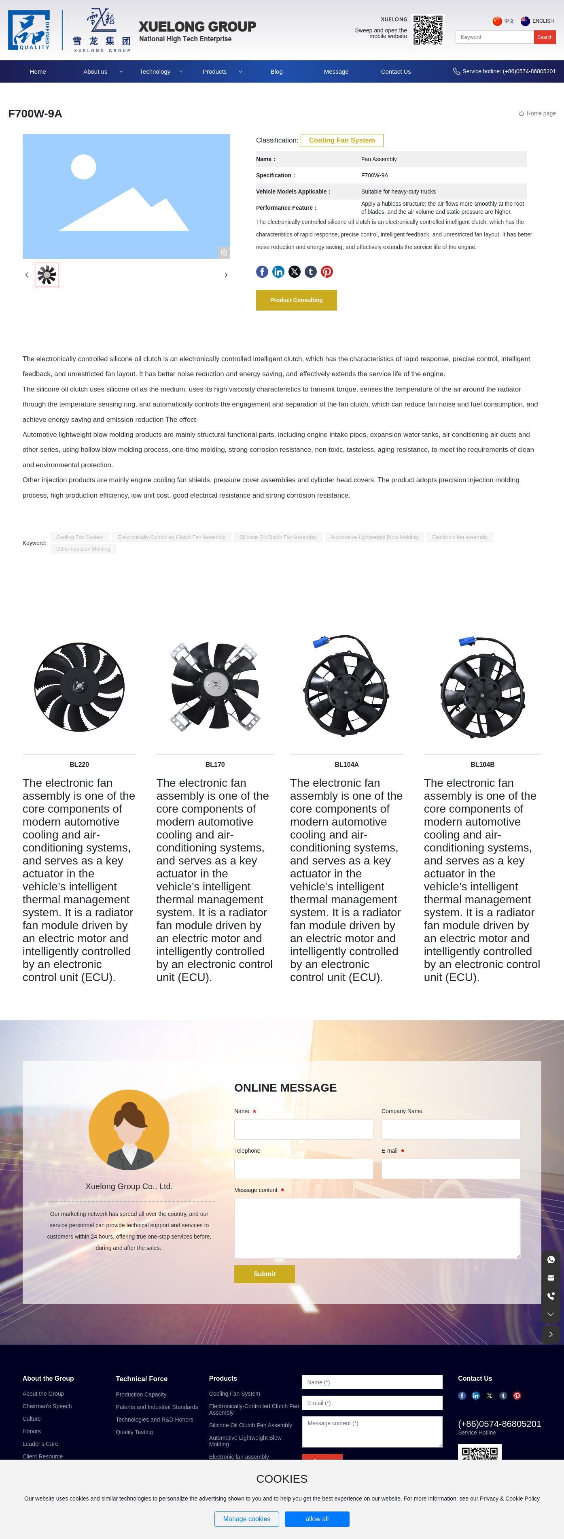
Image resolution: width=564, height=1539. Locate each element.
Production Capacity (141, 1394)
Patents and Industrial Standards (157, 1407)
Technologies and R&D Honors (154, 1419)
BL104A (347, 764)
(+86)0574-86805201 (499, 1424)
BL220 (79, 764)
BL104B (483, 764)
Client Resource (43, 1456)
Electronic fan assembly (239, 1457)
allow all (317, 1519)
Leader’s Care (40, 1444)
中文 (509, 21)
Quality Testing (134, 1432)
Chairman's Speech (47, 1406)
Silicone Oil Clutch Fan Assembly (250, 1425)
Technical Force (142, 1379)
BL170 (215, 764)
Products (223, 1378)
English (543, 21)
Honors (32, 1431)
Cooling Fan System (342, 140)
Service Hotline (477, 1432)
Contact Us (475, 1378)
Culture (32, 1419)
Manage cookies (247, 1519)
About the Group (48, 1378)
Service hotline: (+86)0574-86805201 (509, 71)
